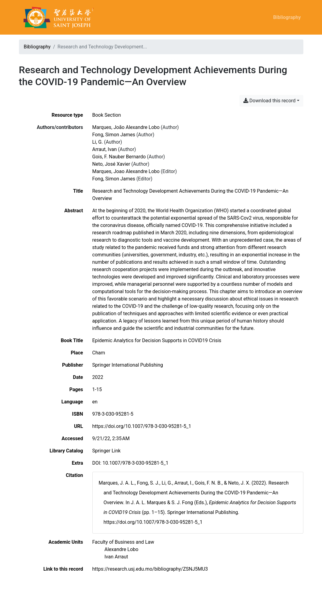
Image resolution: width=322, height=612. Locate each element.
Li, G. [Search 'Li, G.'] (97, 142)
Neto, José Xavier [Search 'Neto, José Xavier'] (111, 164)
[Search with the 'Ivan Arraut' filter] (116, 557)
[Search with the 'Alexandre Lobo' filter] (122, 549)
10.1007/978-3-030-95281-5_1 (135, 463)
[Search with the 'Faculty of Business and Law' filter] (123, 542)
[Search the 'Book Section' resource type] (106, 115)
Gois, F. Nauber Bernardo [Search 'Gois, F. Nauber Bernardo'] (119, 157)
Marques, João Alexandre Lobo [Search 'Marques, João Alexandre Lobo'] (126, 127)
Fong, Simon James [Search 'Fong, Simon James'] (113, 135)
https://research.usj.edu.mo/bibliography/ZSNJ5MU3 (150, 569)
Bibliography (287, 17)
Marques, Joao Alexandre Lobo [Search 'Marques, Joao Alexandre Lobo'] (126, 171)
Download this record (269, 101)
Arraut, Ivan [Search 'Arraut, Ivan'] (104, 149)
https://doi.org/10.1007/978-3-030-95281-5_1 (141, 426)
